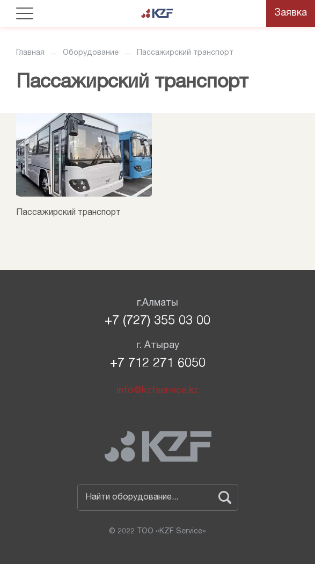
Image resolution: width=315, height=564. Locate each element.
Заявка (290, 13)
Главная (30, 53)
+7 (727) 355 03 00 (157, 321)
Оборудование (91, 53)
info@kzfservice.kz (157, 391)
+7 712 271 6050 (158, 364)
